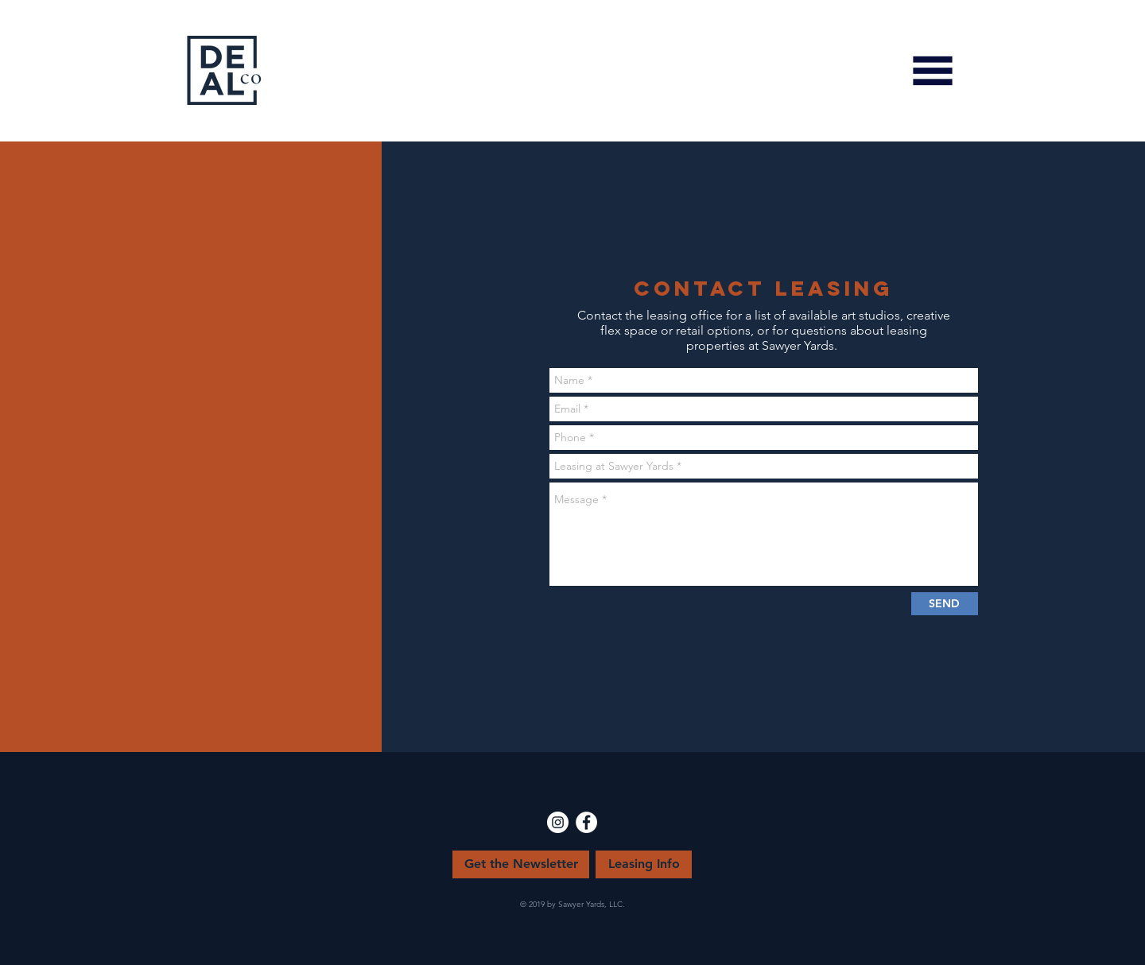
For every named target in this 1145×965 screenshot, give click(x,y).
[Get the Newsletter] (520, 864)
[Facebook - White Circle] (586, 822)
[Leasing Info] (644, 864)
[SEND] (944, 603)
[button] (932, 70)
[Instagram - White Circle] (558, 822)
